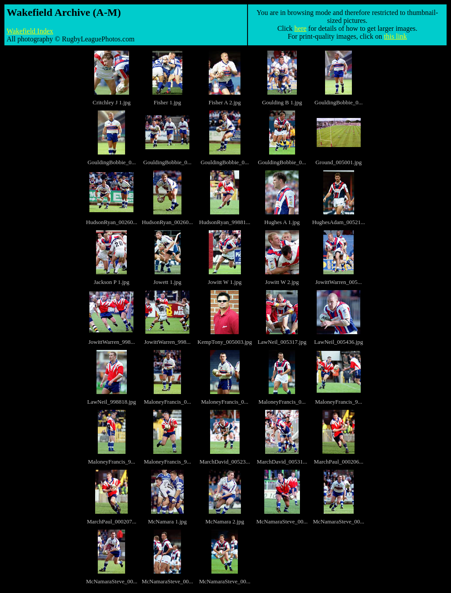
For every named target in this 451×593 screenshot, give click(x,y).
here (300, 28)
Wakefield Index (30, 31)
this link (395, 36)
